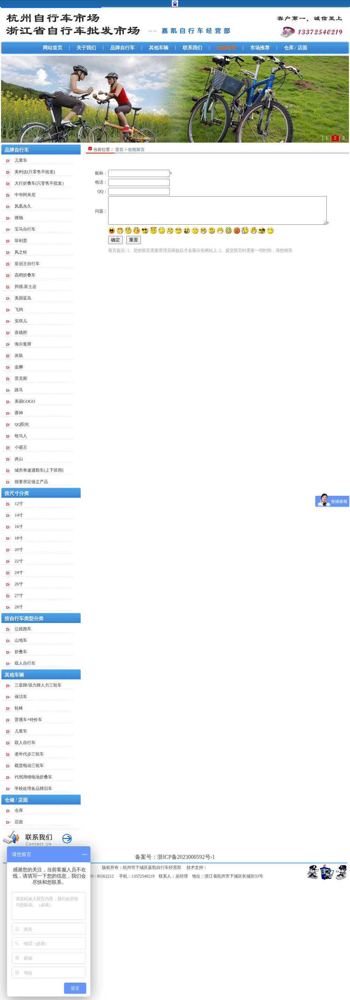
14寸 (14, 515)
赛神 (14, 412)
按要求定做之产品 (27, 481)
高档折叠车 (20, 275)
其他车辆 (158, 47)
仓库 (14, 810)
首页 (119, 149)
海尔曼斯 (18, 344)
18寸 (14, 538)
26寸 (14, 584)
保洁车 (16, 696)
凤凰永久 (18, 206)
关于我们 (86, 47)
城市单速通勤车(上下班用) (34, 470)
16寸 (14, 526)
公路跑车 (18, 628)
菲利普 (16, 240)
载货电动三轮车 (25, 765)
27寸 (14, 595)
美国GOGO (20, 401)
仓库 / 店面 (295, 47)
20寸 (14, 549)
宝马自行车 (20, 229)
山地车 (16, 640)
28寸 (14, 607)
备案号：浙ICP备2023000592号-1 (175, 857)
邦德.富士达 (21, 286)
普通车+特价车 (24, 719)
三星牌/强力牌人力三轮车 (34, 685)
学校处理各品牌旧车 (29, 788)
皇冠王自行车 (23, 263)
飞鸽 (14, 309)
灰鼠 (14, 355)
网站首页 (52, 47)
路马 (14, 389)
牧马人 (16, 435)
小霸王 (16, 447)
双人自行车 (20, 663)
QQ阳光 (17, 424)
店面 (14, 821)
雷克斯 (16, 378)
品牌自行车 (122, 47)
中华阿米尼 (20, 194)
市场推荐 (260, 47)
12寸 (14, 503)
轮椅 (14, 708)
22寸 (14, 561)
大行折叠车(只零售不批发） (36, 183)
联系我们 (192, 47)
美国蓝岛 (18, 298)
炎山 (14, 458)
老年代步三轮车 (25, 754)
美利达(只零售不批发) (30, 171)
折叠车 (16, 651)
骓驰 (14, 217)
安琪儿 (16, 321)
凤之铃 (16, 252)
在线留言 (226, 47)
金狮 (14, 367)
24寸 (14, 572)
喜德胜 (16, 332)
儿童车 (16, 160)
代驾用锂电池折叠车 (29, 777)
